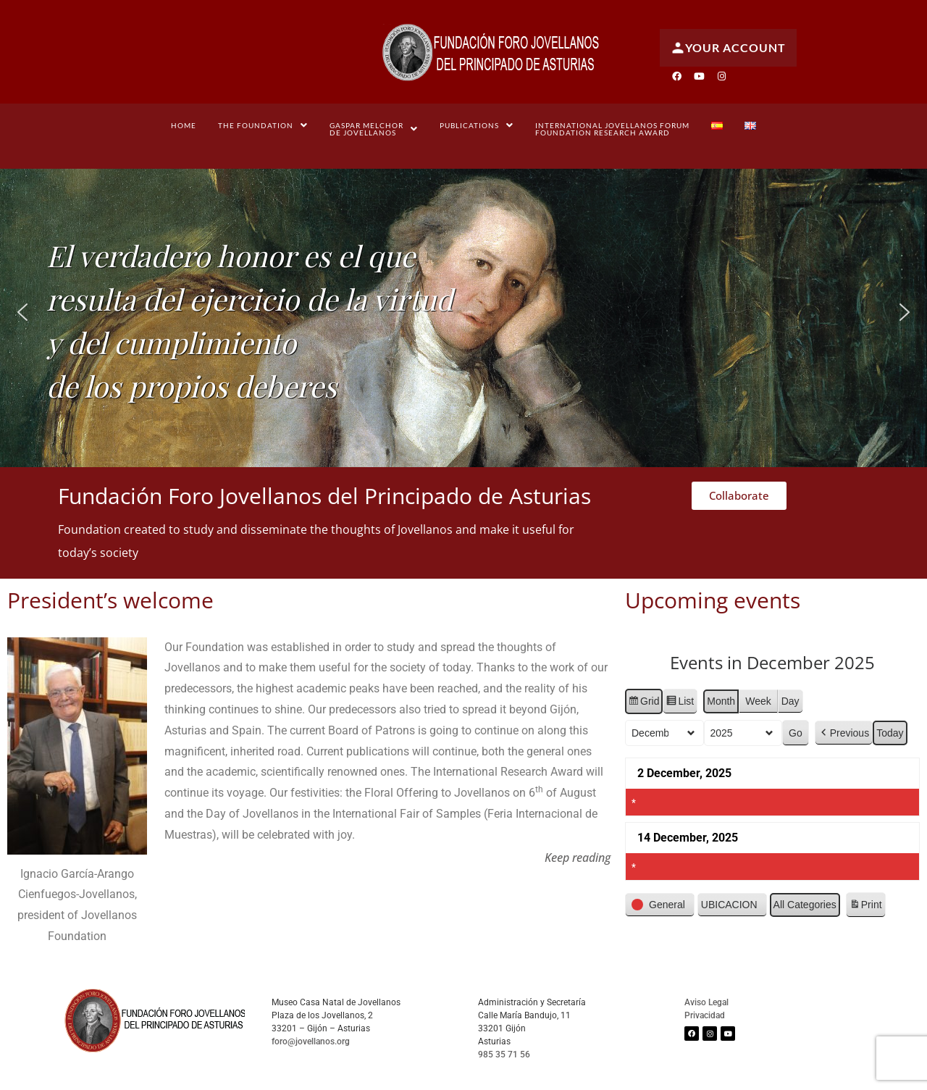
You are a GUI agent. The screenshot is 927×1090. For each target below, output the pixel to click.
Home (183, 125)
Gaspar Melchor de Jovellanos (374, 129)
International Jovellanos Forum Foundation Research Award (612, 129)
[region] (463, 312)
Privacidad (704, 1015)
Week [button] (758, 701)
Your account (728, 48)
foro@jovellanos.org (311, 1041)
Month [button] (722, 701)
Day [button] (790, 701)
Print (865, 907)
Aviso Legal (706, 1002)
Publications (476, 125)
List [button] (680, 703)
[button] (263, 125)
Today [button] (889, 732)
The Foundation (263, 125)
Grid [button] (643, 703)
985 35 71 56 (504, 1054)
